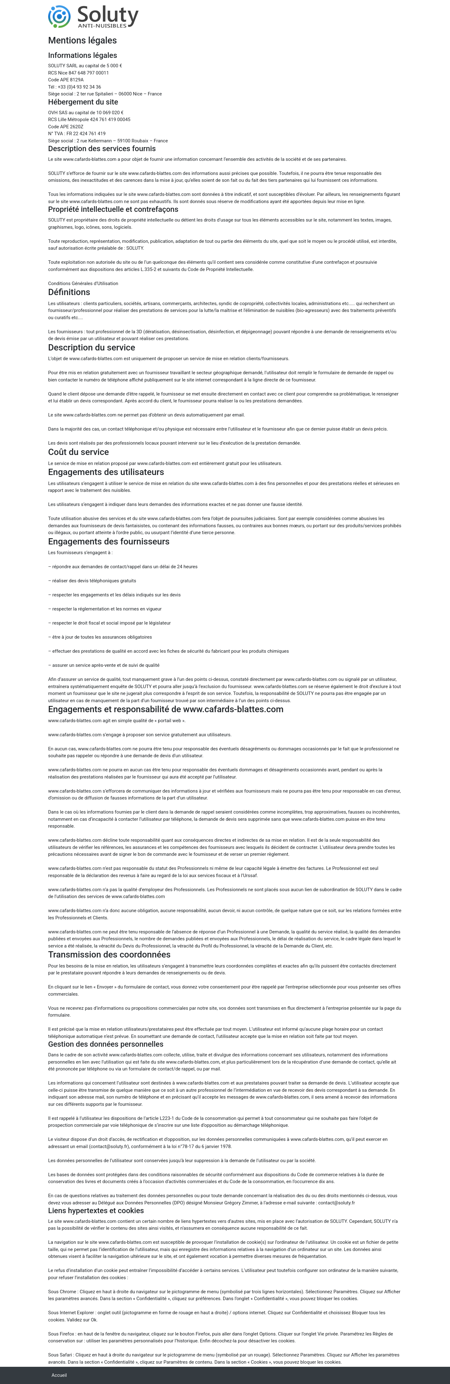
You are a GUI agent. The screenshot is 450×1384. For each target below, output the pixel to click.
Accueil (59, 1375)
